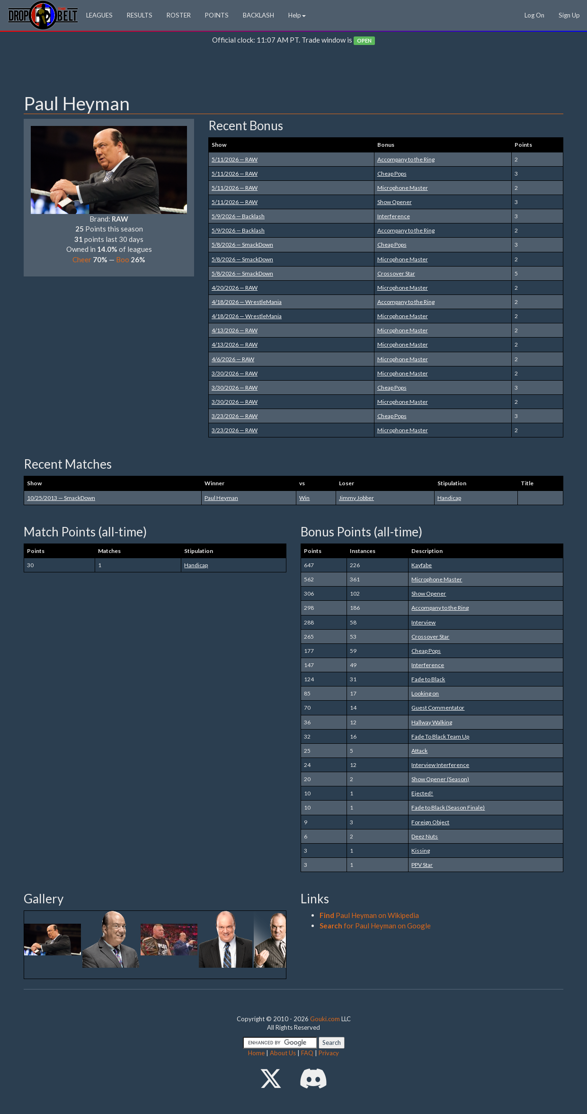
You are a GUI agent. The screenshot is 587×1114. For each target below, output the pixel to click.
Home (256, 1053)
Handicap (449, 497)
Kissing (420, 850)
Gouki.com (325, 1019)
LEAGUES (99, 15)
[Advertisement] (293, 71)
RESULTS (139, 15)
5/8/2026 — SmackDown (242, 244)
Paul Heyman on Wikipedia (369, 915)
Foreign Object (430, 822)
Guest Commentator (437, 707)
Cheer (81, 259)
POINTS (217, 15)
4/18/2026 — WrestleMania (247, 301)
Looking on (425, 693)
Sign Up (569, 15)
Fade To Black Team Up (440, 736)
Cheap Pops (392, 173)
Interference (393, 216)
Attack (419, 750)
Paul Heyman (221, 497)
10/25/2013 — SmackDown (61, 497)
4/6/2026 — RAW (233, 359)
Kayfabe (421, 565)
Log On (534, 15)
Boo (122, 259)
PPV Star (422, 864)
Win (304, 497)
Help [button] (297, 15)
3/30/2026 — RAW (235, 373)
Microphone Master (402, 187)
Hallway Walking (431, 722)
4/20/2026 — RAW (235, 287)
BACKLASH (258, 15)
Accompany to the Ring (406, 159)
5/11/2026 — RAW (235, 159)
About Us (283, 1053)
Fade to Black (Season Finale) (448, 807)
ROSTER (179, 15)
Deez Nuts (424, 836)
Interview (423, 622)
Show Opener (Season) (440, 779)
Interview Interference (440, 764)
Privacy (329, 1053)
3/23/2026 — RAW (235, 415)
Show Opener (394, 201)
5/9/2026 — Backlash (238, 216)
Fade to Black (428, 679)
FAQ (307, 1053)
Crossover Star (396, 273)
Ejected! (422, 793)
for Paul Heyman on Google (375, 925)
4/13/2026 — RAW (235, 330)
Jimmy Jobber (356, 497)
